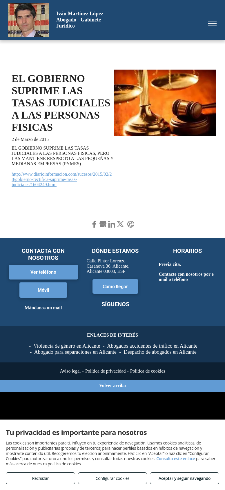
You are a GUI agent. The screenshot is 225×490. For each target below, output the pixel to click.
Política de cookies (147, 371)
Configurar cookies (113, 478)
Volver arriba (112, 385)
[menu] (212, 23)
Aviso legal (70, 371)
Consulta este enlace (175, 458)
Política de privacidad (105, 371)
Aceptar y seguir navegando (185, 478)
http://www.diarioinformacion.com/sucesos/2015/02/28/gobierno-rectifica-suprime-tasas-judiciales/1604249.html (62, 179)
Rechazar (40, 478)
